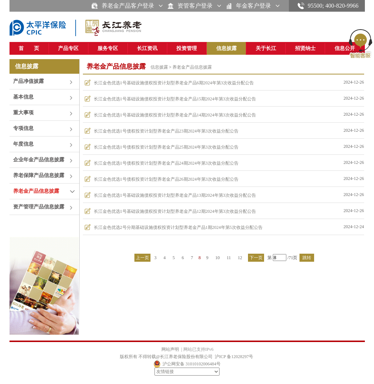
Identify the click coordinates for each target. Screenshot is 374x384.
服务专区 (108, 48)
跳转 (306, 257)
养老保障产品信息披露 (38, 175)
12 (240, 257)
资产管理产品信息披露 (38, 207)
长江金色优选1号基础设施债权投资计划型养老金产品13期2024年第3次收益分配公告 (175, 195)
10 (217, 257)
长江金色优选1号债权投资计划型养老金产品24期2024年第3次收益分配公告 (166, 163)
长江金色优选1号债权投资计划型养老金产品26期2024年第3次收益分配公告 (166, 179)
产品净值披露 (28, 81)
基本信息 (23, 97)
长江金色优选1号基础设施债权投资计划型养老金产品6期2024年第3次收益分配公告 (174, 82)
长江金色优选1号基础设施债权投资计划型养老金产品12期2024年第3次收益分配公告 (175, 211)
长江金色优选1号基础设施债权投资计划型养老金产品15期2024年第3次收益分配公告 (175, 98)
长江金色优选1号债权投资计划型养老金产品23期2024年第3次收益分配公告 (166, 131)
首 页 (29, 48)
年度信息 (23, 144)
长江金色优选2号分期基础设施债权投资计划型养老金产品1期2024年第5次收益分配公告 (178, 227)
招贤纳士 (305, 48)
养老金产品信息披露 (36, 191)
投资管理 (186, 48)
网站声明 (170, 349)
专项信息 (23, 128)
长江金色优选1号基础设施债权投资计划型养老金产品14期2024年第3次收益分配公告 (175, 115)
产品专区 (68, 48)
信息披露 (226, 48)
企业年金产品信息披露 (38, 159)
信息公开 (345, 48)
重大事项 (23, 112)
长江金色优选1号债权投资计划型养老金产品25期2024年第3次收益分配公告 (166, 147)
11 (229, 257)
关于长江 (266, 48)
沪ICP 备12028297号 (234, 356)
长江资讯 (147, 48)
